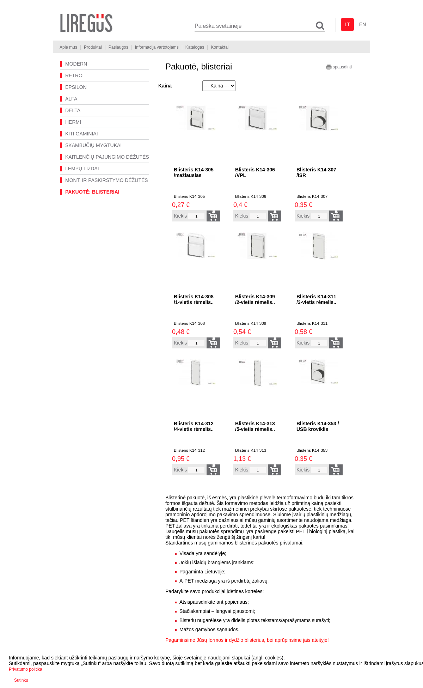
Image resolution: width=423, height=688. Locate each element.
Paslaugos (118, 47)
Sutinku (21, 680)
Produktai (93, 47)
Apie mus (68, 47)
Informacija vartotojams (157, 47)
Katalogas (194, 47)
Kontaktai (219, 47)
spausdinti (339, 67)
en (362, 24)
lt (347, 24)
